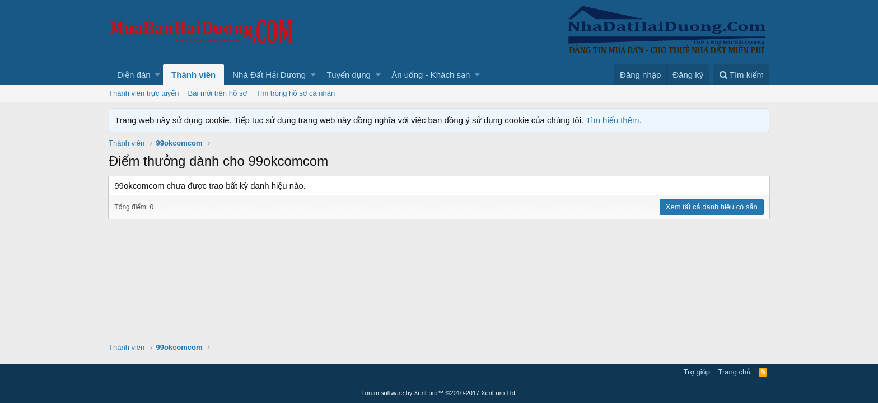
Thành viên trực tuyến (144, 93)
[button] (157, 74)
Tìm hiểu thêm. (614, 120)
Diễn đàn (134, 74)
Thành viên (193, 74)
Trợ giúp (697, 372)
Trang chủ (734, 372)
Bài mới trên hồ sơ (217, 93)
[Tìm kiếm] (741, 74)
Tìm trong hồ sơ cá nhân (295, 93)
